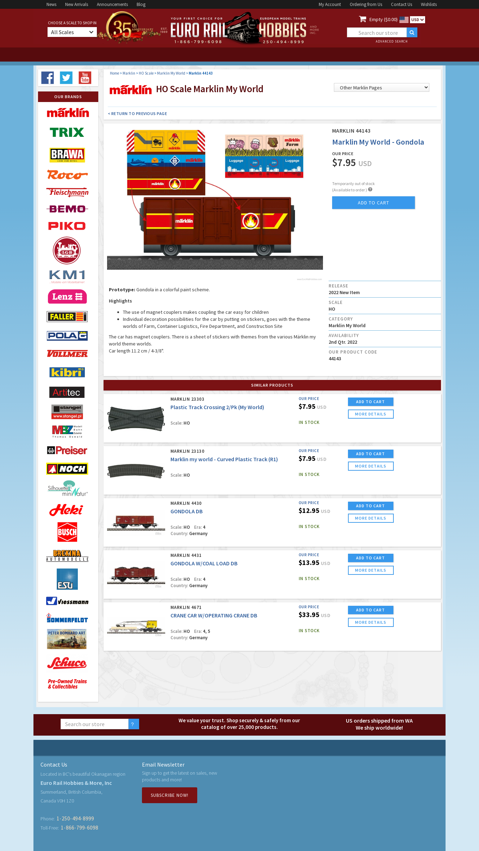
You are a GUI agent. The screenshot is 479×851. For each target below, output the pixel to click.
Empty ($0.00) (383, 19)
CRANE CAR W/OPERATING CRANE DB (213, 615)
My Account (330, 4)
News (51, 4)
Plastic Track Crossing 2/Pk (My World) (217, 407)
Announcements (112, 4)
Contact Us (401, 4)
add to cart (373, 202)
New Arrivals (76, 4)
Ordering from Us (366, 4)
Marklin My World (171, 73)
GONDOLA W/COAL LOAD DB (203, 563)
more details (370, 414)
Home (114, 73)
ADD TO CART (370, 401)
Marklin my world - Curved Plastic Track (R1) (224, 459)
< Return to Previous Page (137, 113)
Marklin (129, 73)
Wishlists (429, 4)
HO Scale (146, 73)
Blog (141, 4)
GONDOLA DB (186, 511)
